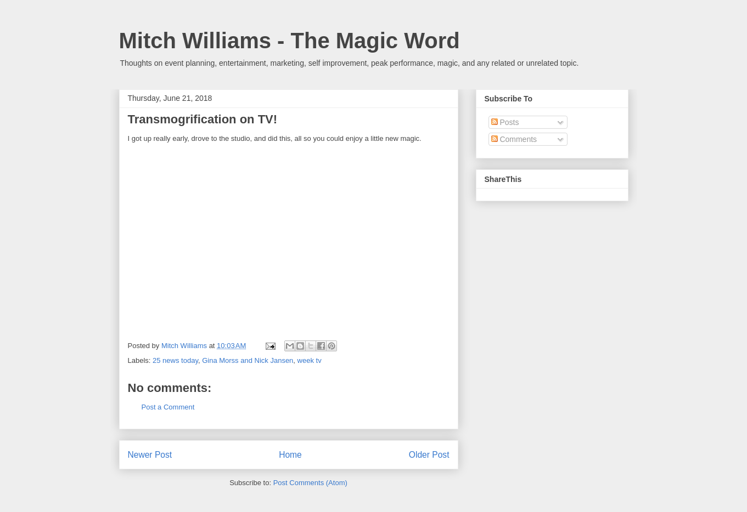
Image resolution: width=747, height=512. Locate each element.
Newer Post (150, 454)
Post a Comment (168, 407)
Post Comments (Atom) (310, 483)
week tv (309, 360)
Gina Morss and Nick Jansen (247, 360)
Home (290, 454)
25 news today (175, 360)
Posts (505, 122)
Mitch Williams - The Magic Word (289, 41)
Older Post (429, 454)
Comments (514, 139)
